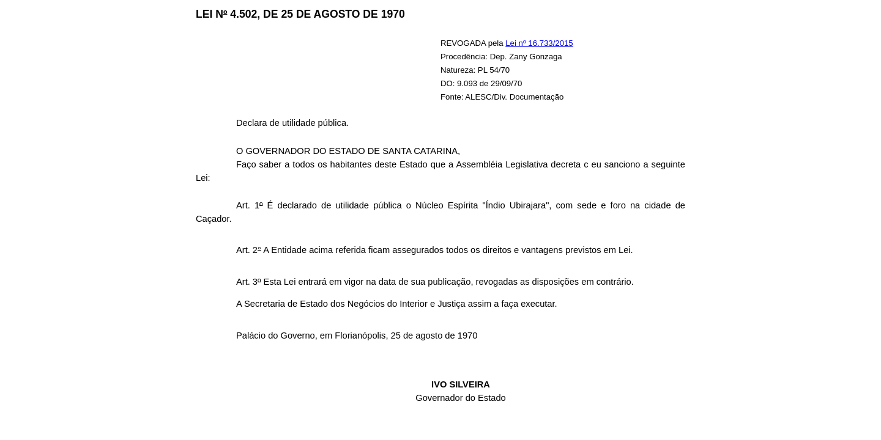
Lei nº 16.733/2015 (539, 43)
